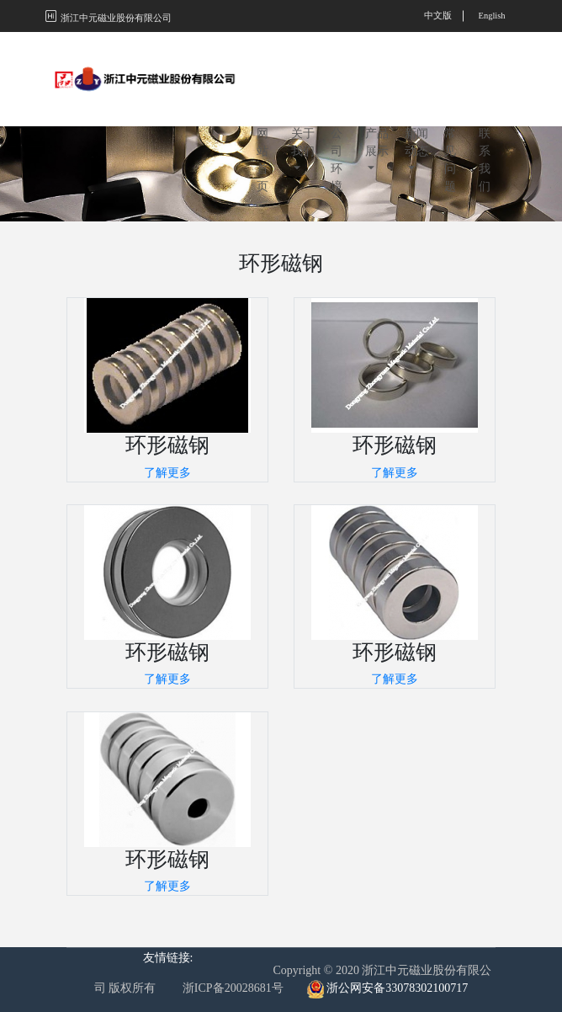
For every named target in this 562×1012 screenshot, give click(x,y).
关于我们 (303, 65)
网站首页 (262, 82)
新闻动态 (416, 65)
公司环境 (336, 82)
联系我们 (484, 82)
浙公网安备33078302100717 (397, 988)
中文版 (438, 15)
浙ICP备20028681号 (233, 988)
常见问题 (450, 82)
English (491, 15)
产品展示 (377, 65)
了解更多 (167, 472)
